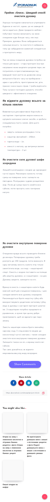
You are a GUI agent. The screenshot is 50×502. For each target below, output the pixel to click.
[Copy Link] (25, 393)
